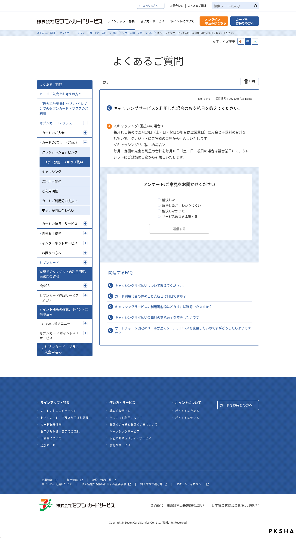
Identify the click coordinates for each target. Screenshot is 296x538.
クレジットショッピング (59, 152)
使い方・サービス (152, 21)
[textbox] (235, 5)
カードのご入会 (53, 132)
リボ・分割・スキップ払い (137, 33)
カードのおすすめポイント (58, 410)
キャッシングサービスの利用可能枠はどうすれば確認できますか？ (163, 306)
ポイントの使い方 (187, 417)
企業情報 (49, 480)
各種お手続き (51, 233)
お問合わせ (176, 6)
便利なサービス (119, 445)
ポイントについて (182, 21)
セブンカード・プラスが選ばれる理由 (66, 417)
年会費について (51, 438)
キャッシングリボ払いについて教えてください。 (150, 285)
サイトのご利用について (57, 484)
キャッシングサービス (124, 431)
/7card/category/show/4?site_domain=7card (85, 262)
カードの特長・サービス (59, 223)
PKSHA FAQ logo (281, 531)
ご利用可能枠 (51, 181)
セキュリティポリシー (192, 484)
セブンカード (49, 262)
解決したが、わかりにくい (181, 205)
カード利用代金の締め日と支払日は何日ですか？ (150, 296)
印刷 (252, 81)
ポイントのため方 (187, 410)
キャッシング (51, 171)
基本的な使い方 (119, 410)
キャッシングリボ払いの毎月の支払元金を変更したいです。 (158, 317)
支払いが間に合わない (58, 210)
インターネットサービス (59, 243)
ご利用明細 (50, 191)
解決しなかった (173, 210)
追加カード (48, 445)
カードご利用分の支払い (59, 200)
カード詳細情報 (51, 424)
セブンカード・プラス (72, 33)
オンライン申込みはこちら (215, 21)
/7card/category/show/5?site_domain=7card (85, 123)
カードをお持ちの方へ (245, 21)
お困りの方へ (150, 6)
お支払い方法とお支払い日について (133, 424)
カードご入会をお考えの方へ (61, 93)
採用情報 (75, 480)
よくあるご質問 (197, 6)
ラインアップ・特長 (121, 21)
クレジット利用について (125, 417)
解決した (168, 199)
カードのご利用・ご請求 (103, 33)
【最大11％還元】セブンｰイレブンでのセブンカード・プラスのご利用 (64, 108)
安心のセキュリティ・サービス (130, 438)
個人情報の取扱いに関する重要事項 (106, 484)
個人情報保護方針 (153, 484)
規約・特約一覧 (104, 480)
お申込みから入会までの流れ (60, 431)
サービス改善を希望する (180, 216)
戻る (106, 83)
